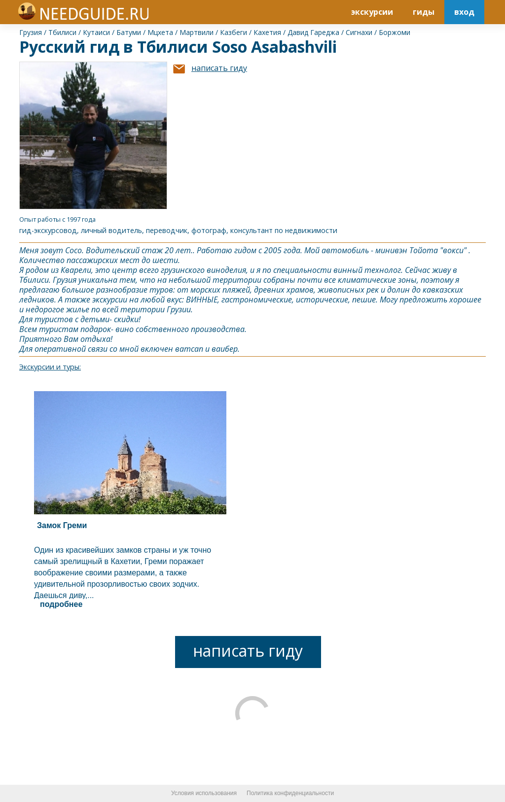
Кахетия (267, 32)
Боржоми (394, 32)
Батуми (128, 32)
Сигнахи (359, 32)
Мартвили (197, 32)
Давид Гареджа (313, 32)
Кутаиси (96, 32)
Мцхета (160, 32)
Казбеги (233, 32)
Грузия (30, 32)
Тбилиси (62, 32)
